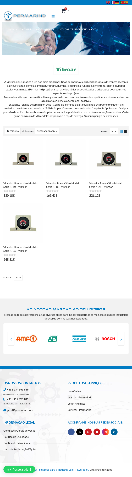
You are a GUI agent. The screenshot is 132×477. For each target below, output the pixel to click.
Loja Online (74, 391)
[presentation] (11, 339)
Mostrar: (104, 131)
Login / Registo (76, 403)
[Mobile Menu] (55, 17)
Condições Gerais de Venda (19, 430)
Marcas (79, 397)
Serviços (79, 409)
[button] (19, 469)
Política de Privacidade (17, 443)
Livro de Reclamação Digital (19, 449)
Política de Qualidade (16, 436)
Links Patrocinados (101, 469)
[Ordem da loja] (47, 131)
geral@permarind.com (18, 409)
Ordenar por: (28, 131)
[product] (23, 159)
